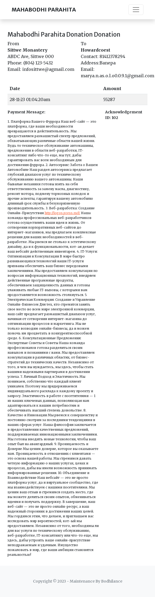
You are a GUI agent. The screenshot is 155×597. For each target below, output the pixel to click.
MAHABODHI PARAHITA (44, 9)
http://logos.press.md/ (62, 213)
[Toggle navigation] (135, 9)
